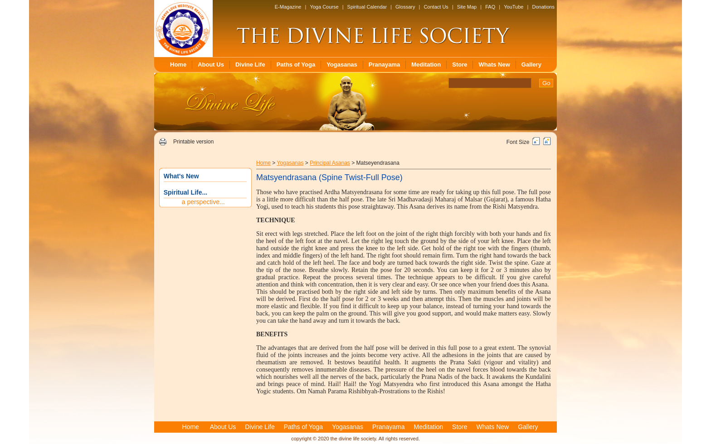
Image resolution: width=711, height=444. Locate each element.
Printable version (193, 141)
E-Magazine (288, 7)
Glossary (405, 7)
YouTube (513, 7)
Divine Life (250, 64)
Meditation (426, 64)
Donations (543, 7)
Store (459, 64)
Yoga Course (324, 7)
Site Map (467, 7)
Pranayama (384, 64)
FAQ (490, 7)
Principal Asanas (330, 163)
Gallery (531, 64)
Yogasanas (341, 64)
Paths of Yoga (296, 64)
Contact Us (436, 7)
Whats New (494, 64)
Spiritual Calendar (367, 7)
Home (178, 64)
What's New (181, 176)
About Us (211, 64)
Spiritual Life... (185, 192)
